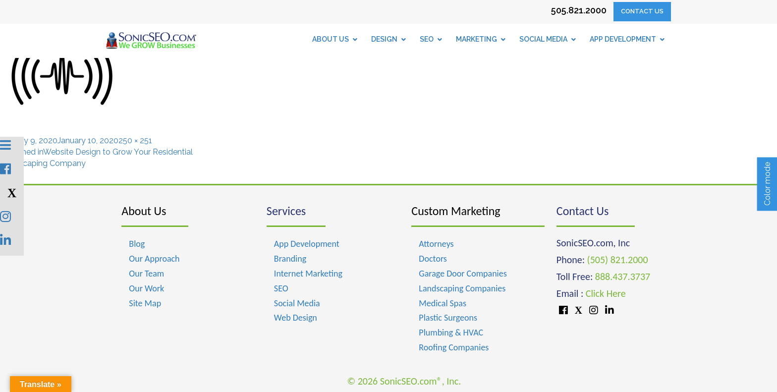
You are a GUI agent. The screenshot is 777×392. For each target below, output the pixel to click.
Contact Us (642, 11)
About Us (143, 211)
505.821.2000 (579, 10)
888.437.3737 (622, 276)
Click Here (606, 293)
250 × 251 (135, 140)
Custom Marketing (455, 211)
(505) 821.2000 (617, 260)
